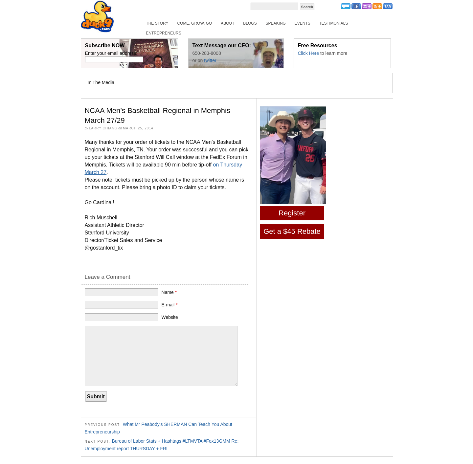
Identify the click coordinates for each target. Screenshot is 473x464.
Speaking (276, 23)
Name (169, 292)
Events (302, 23)
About (227, 23)
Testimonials (333, 23)
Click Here (308, 53)
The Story (157, 23)
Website (170, 317)
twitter (210, 60)
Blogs (250, 23)
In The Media (101, 82)
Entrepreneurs (163, 33)
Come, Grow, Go (194, 23)
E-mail (170, 304)
